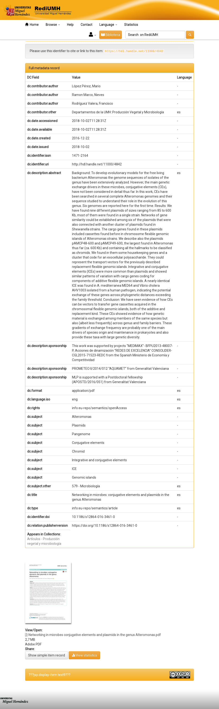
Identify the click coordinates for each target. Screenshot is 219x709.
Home (32, 25)
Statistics (131, 25)
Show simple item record (46, 655)
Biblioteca (110, 35)
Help (70, 25)
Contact (86, 25)
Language (108, 25)
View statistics (84, 655)
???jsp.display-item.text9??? (49, 675)
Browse (53, 25)
